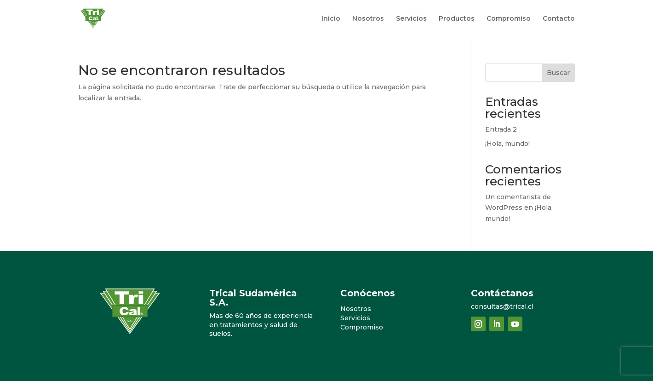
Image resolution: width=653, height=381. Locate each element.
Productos (457, 19)
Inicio (330, 19)
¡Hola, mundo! (507, 143)
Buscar (558, 73)
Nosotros (368, 19)
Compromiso (509, 19)
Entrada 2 (501, 129)
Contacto (559, 19)
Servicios (411, 19)
